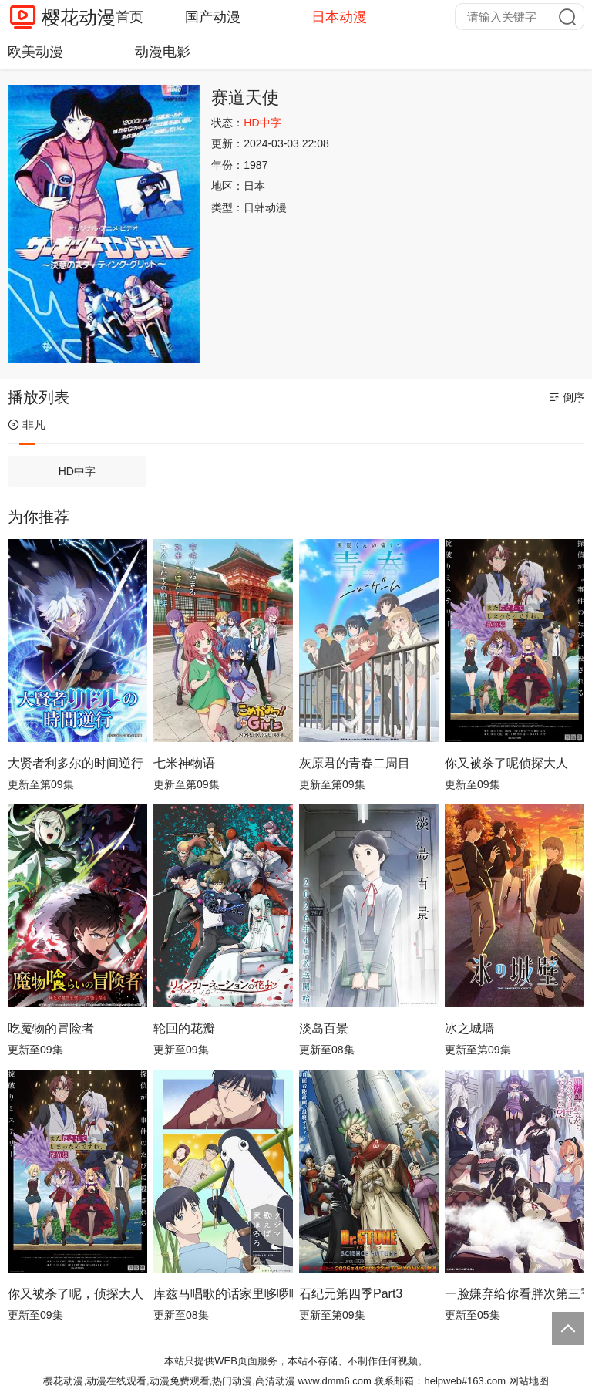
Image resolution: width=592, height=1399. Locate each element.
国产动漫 (212, 17)
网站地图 (529, 1381)
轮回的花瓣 (184, 1028)
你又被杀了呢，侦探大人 (75, 1293)
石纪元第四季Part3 (350, 1293)
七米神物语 (184, 763)
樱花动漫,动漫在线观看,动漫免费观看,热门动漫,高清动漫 (168, 1381)
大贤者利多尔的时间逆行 (75, 763)
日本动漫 (339, 17)
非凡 (26, 424)
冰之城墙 (469, 1028)
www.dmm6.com (334, 1381)
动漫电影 (162, 51)
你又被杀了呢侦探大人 (506, 763)
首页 (129, 17)
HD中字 (77, 471)
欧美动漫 (35, 51)
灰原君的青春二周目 (354, 763)
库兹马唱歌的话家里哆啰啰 (223, 1293)
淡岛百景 (323, 1028)
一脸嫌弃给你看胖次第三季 (514, 1293)
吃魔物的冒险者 (51, 1028)
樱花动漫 (79, 17)
